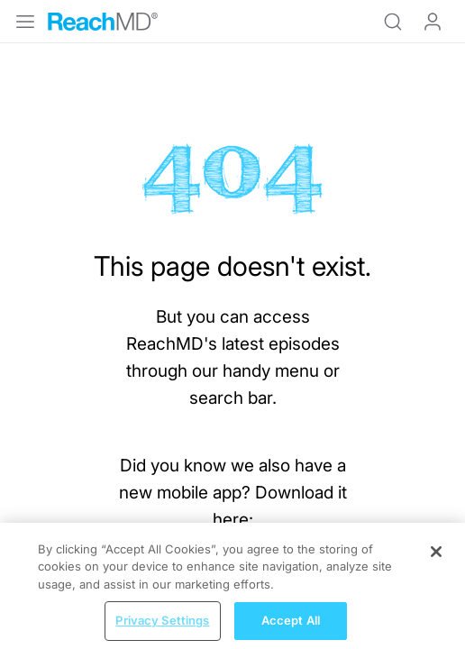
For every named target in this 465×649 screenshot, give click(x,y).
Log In (432, 21)
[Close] (436, 565)
